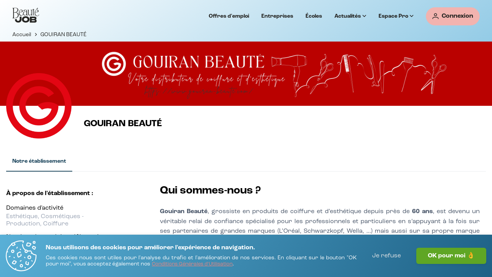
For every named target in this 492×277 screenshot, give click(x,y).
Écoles (314, 16)
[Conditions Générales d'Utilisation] (192, 264)
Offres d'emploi (229, 16)
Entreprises (277, 16)
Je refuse (386, 256)
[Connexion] (453, 16)
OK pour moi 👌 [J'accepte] (451, 256)
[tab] (39, 162)
